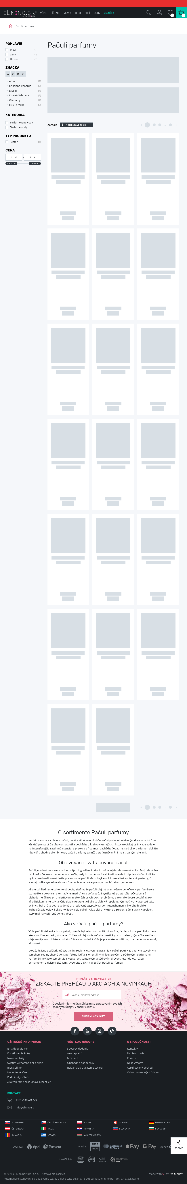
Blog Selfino (14, 1067)
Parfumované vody (21, 122)
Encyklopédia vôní (18, 1048)
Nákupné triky (15, 1058)
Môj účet (72, 1058)
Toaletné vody (18, 127)
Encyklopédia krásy (18, 1053)
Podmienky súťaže (18, 1077)
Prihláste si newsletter (93, 982)
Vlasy (67, 13)
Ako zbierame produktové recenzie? (29, 1082)
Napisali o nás (135, 1053)
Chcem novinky (93, 1016)
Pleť (87, 13)
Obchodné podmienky (80, 1063)
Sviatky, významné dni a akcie (25, 1063)
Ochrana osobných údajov (143, 1072)
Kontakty (132, 1048)
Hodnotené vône (17, 1072)
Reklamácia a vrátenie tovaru (85, 1067)
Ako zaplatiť (74, 1053)
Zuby (97, 13)
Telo (78, 13)
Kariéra (131, 1058)
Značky (109, 13)
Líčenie (55, 13)
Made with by (166, 1174)
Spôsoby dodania (77, 1048)
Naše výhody (135, 1063)
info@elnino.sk (25, 1107)
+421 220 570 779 (26, 1100)
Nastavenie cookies (53, 1174)
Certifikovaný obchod (140, 1067)
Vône (43, 13)
